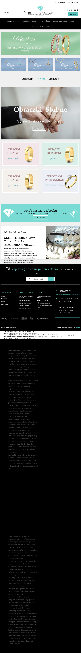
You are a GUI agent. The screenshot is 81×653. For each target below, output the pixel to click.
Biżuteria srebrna (66, 21)
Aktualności (5, 299)
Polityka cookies (24, 305)
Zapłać (73, 14)
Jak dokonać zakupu (43, 303)
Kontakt (3, 301)
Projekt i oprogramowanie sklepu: (68, 328)
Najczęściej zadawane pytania (44, 297)
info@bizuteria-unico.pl (69, 294)
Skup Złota (4, 304)
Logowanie (60, 2)
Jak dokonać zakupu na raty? (44, 306)
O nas (3, 296)
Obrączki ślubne (13, 21)
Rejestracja (73, 2)
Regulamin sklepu (24, 300)
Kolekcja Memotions (40, 26)
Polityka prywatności (25, 308)
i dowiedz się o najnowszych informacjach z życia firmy (40, 213)
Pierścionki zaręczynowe (32, 21)
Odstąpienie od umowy (26, 303)
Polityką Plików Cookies (53, 334)
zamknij (71, 335)
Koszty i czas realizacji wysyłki (26, 297)
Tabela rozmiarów (42, 300)
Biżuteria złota (51, 21)
